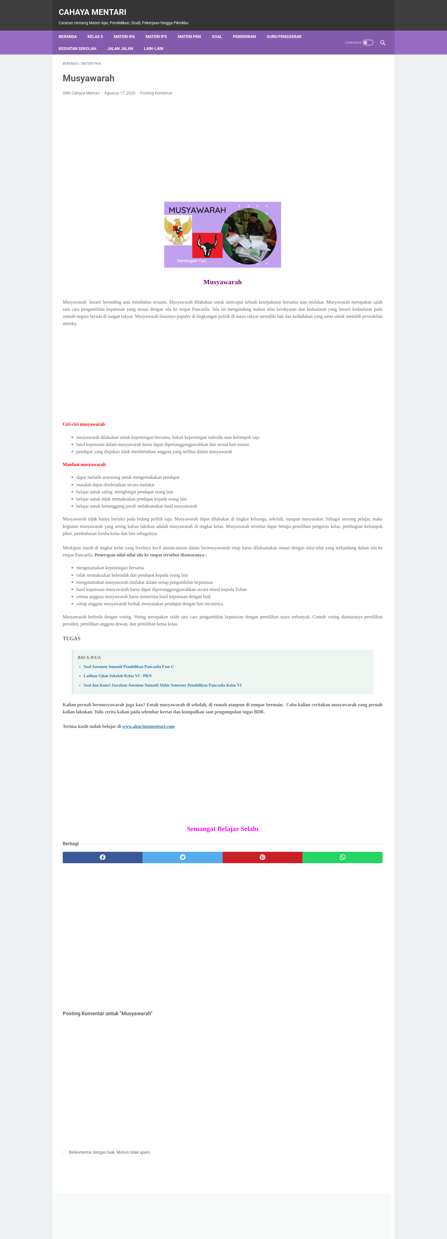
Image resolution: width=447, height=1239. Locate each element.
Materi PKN (193, 27)
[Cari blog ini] (331, 260)
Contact (194, 1228)
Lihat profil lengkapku (341, 830)
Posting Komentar (156, 87)
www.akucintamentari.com (148, 756)
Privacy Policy (225, 1228)
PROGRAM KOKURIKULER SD (334, 492)
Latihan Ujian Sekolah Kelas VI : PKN (118, 699)
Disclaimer (259, 1228)
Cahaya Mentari (96, 6)
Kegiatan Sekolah (81, 39)
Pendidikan (248, 27)
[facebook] (90, 887)
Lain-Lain (157, 39)
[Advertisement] (170, 137)
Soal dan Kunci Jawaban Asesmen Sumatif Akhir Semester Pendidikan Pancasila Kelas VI (163, 708)
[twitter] (143, 887)
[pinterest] (197, 887)
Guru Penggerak (288, 27)
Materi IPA (128, 27)
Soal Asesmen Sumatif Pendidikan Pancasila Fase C (129, 689)
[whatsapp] (251, 887)
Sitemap (288, 1228)
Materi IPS (160, 27)
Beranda (72, 27)
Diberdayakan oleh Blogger (341, 240)
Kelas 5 (99, 27)
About (170, 1228)
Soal (221, 27)
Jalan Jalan (124, 39)
